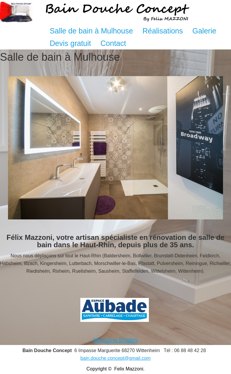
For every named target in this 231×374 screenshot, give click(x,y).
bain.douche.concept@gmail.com (115, 358)
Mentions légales (115, 340)
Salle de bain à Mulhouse (91, 31)
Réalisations (163, 31)
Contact (113, 43)
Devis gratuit (70, 43)
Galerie (204, 31)
